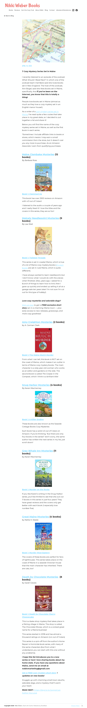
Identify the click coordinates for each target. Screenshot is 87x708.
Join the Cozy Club (27, 10)
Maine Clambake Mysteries (38, 154)
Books (11, 10)
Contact (52, 10)
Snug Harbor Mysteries (36, 385)
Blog (46, 10)
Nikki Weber (18, 705)
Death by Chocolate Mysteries (40, 577)
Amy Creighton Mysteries (37, 322)
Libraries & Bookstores (63, 10)
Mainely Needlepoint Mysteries (40, 218)
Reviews (17, 10)
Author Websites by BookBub (38, 705)
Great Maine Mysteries (35, 516)
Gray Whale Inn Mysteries (37, 450)
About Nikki (39, 10)
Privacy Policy (75, 705)
